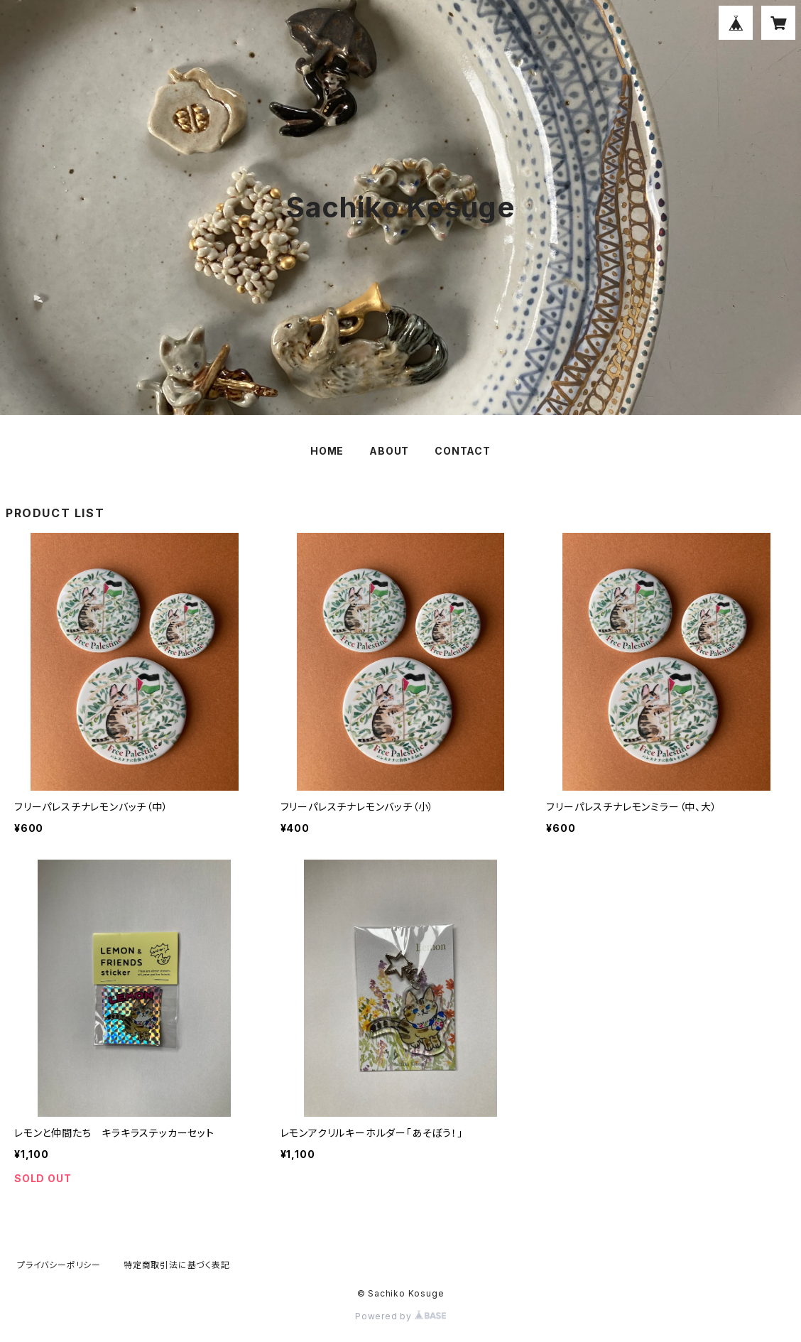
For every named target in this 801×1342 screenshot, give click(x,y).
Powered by (400, 1316)
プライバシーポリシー (59, 1265)
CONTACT (463, 451)
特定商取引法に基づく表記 (177, 1265)
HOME (327, 451)
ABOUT (389, 451)
